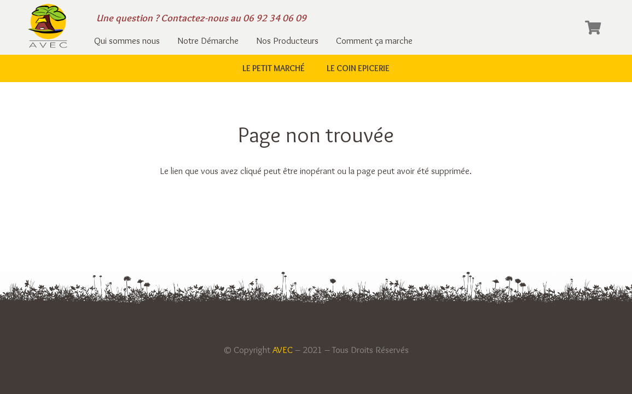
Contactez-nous (194, 18)
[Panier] (592, 27)
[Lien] (48, 27)
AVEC (282, 349)
